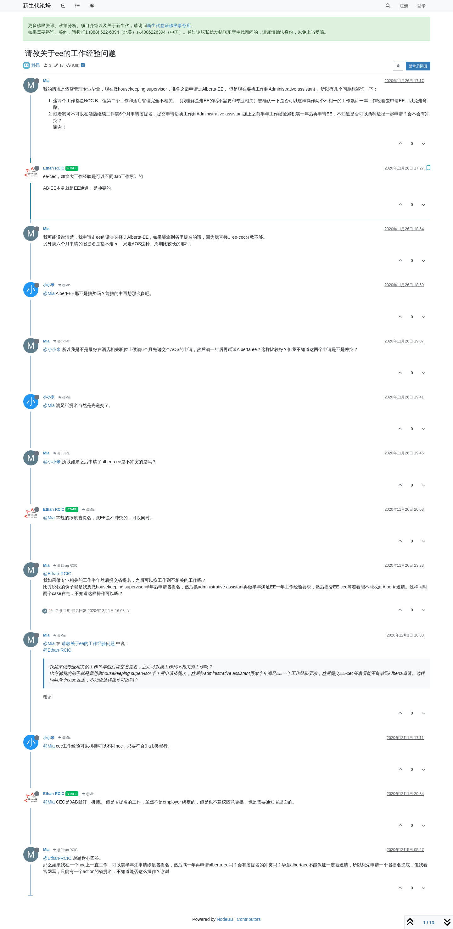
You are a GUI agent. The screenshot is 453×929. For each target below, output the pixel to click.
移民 (35, 65)
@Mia (64, 285)
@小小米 (61, 341)
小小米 (48, 285)
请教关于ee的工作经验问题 (88, 643)
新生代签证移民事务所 (169, 25)
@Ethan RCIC (65, 565)
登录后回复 (418, 66)
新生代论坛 (37, 6)
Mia (46, 81)
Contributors (249, 919)
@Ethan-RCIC (57, 573)
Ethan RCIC (53, 168)
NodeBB (225, 919)
